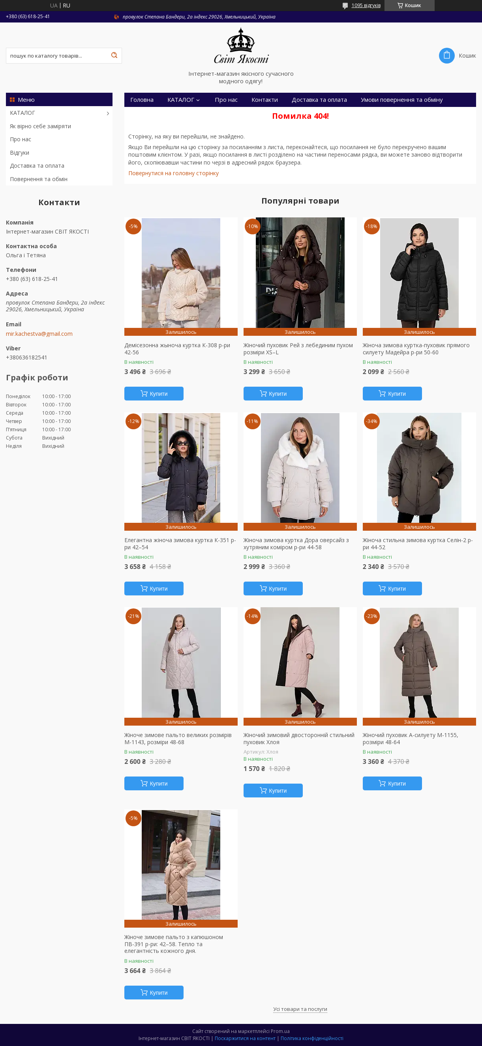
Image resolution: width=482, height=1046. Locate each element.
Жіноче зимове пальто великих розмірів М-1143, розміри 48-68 (178, 738)
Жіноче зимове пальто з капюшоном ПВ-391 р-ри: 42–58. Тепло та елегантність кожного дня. (173, 944)
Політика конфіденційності (312, 1038)
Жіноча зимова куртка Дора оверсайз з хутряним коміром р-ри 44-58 (296, 543)
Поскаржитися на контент (245, 1038)
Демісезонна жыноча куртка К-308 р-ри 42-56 (177, 349)
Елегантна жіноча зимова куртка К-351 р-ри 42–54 (180, 543)
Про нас (20, 139)
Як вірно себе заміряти (40, 126)
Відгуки (19, 152)
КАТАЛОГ (22, 112)
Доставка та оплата (37, 165)
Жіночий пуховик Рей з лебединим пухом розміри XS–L (298, 349)
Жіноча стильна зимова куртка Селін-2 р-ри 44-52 (418, 543)
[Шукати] (114, 56)
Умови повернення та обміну (402, 100)
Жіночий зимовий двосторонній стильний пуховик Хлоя (299, 738)
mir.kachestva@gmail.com (39, 333)
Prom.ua (280, 1031)
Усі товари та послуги (300, 1008)
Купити (159, 394)
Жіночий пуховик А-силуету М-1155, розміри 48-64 (410, 738)
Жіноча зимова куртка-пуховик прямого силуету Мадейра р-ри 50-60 (416, 349)
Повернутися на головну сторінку (173, 173)
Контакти (264, 100)
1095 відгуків (366, 5)
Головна (142, 100)
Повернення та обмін (39, 179)
